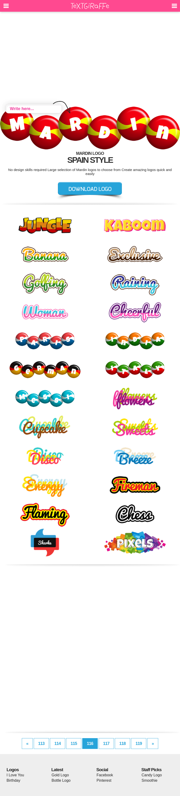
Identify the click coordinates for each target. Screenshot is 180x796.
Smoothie (150, 780)
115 (74, 743)
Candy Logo (152, 775)
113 (41, 743)
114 (57, 743)
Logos (13, 769)
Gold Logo (60, 775)
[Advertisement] (90, 58)
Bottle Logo (61, 780)
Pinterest (104, 780)
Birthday (13, 780)
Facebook (105, 775)
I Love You (15, 775)
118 (122, 743)
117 (106, 743)
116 (90, 743)
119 (138, 743)
